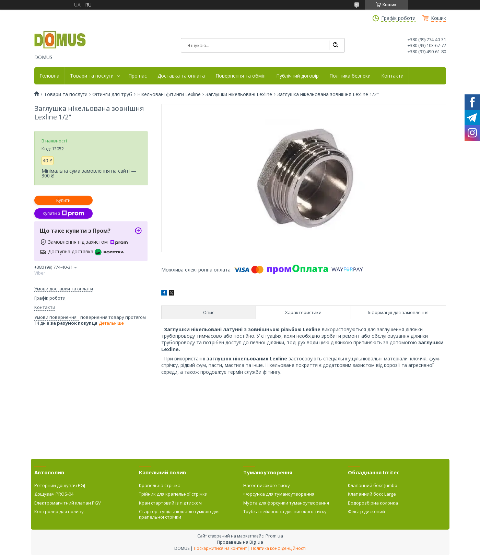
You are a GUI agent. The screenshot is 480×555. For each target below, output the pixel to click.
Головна (49, 76)
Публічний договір (297, 76)
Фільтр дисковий (366, 511)
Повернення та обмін (240, 76)
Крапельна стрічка (159, 485)
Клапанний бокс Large (372, 494)
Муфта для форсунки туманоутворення (286, 503)
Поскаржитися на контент (220, 548)
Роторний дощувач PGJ (59, 485)
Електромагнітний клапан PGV (67, 503)
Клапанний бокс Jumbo (372, 485)
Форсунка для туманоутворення (278, 494)
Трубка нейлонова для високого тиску (285, 511)
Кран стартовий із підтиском (170, 503)
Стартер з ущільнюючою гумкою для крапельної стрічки (179, 514)
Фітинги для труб (112, 94)
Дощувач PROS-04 (53, 494)
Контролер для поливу (59, 511)
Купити (63, 200)
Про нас (137, 76)
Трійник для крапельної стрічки (173, 494)
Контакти (392, 76)
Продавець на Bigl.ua (240, 542)
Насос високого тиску (266, 485)
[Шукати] (335, 45)
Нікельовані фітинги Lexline (169, 94)
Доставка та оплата (181, 76)
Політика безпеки (350, 76)
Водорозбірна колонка (373, 503)
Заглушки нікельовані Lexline (239, 94)
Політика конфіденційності (278, 548)
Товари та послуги (92, 76)
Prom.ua (274, 536)
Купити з (63, 213)
